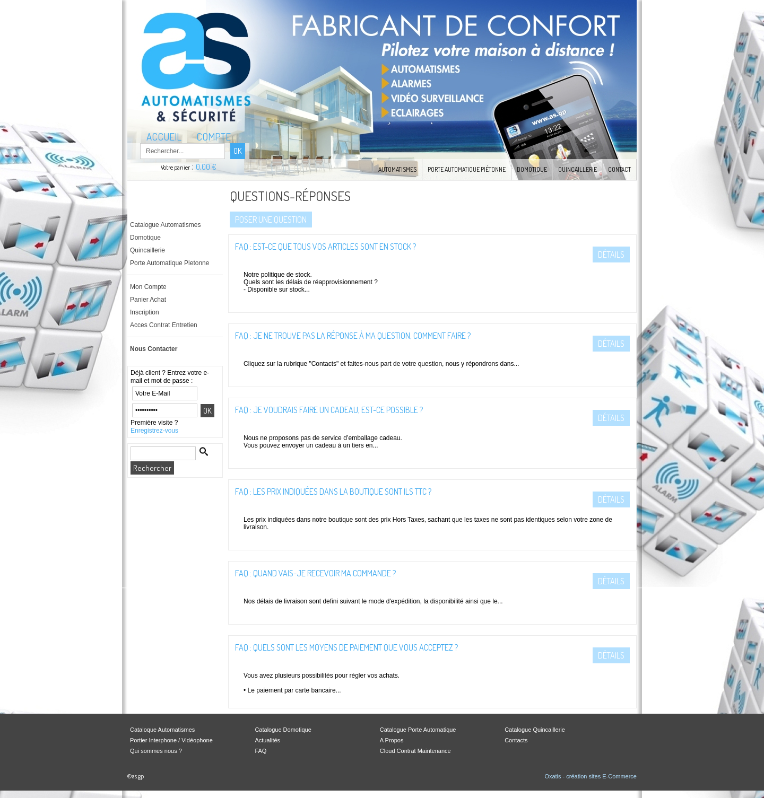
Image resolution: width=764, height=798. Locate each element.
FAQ (260, 751)
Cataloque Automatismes (162, 729)
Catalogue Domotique (283, 729)
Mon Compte (148, 287)
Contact (619, 169)
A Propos (392, 740)
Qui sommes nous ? (156, 751)
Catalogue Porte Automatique (418, 729)
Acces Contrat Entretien (163, 325)
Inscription (144, 312)
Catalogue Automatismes (165, 225)
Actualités (267, 740)
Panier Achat (148, 299)
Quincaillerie (577, 169)
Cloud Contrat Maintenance (415, 751)
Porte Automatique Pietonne (169, 263)
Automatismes (397, 169)
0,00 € (206, 167)
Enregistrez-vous (154, 430)
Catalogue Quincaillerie (535, 729)
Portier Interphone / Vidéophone (171, 740)
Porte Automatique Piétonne (467, 169)
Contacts (516, 740)
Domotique (532, 169)
